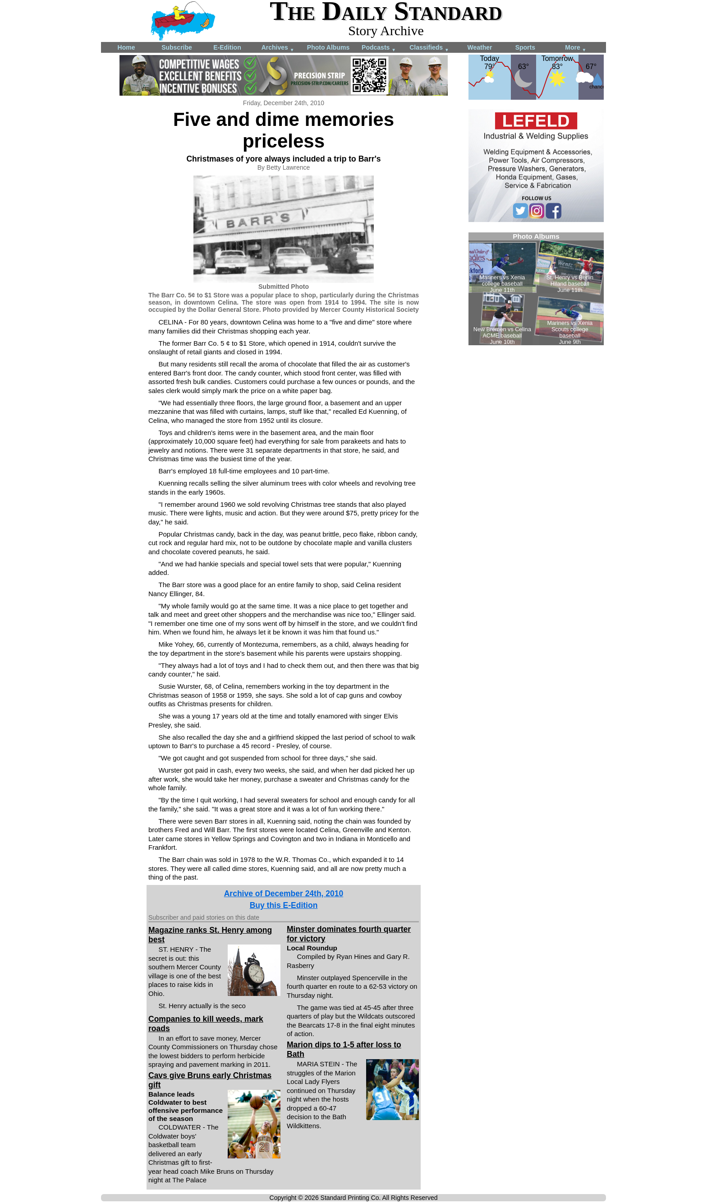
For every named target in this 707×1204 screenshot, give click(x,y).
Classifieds (429, 48)
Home (126, 47)
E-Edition (227, 47)
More (575, 48)
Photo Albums (328, 47)
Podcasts (379, 48)
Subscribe (176, 47)
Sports (525, 47)
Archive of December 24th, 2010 (284, 893)
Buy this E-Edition (284, 905)
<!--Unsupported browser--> (536, 288)
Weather (480, 47)
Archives (278, 48)
